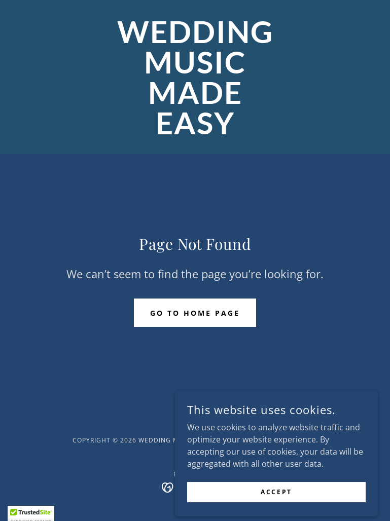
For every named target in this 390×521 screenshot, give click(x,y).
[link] (195, 131)
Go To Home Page (195, 313)
